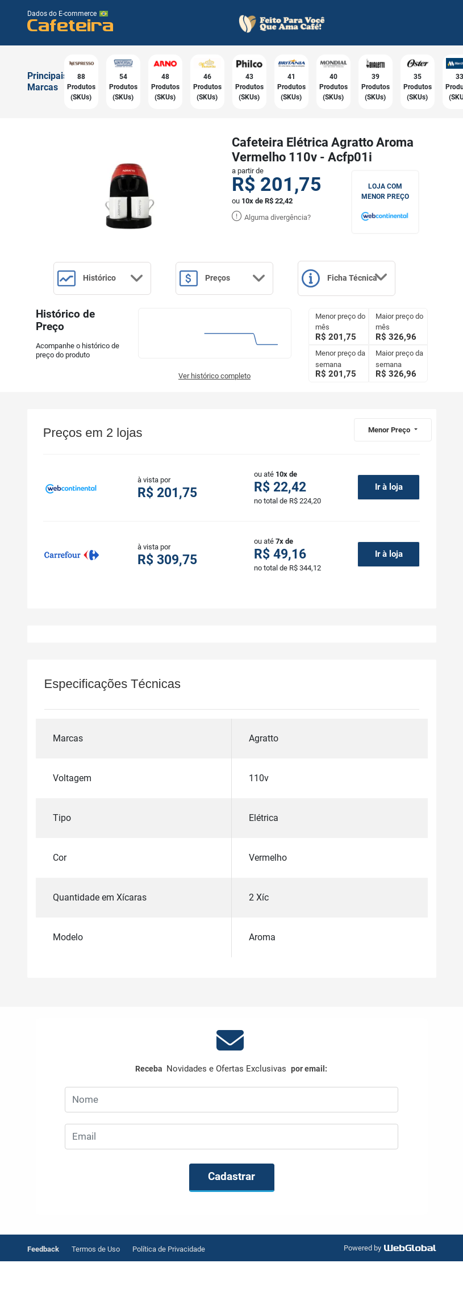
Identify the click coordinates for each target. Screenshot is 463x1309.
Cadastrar (231, 1224)
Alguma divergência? (271, 217)
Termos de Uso (96, 1297)
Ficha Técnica (107, 326)
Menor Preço (390, 477)
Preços (240, 279)
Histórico (107, 279)
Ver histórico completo (214, 423)
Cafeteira (70, 25)
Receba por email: (231, 1116)
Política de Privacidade (168, 1297)
